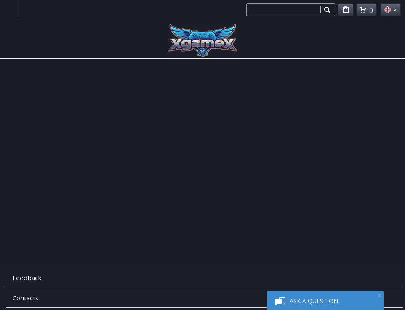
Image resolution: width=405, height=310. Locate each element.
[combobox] (283, 9)
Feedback (27, 277)
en (390, 9)
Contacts (25, 298)
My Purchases (346, 11)
